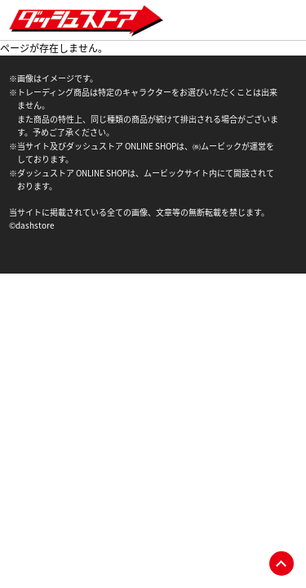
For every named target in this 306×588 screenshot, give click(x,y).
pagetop (281, 563)
